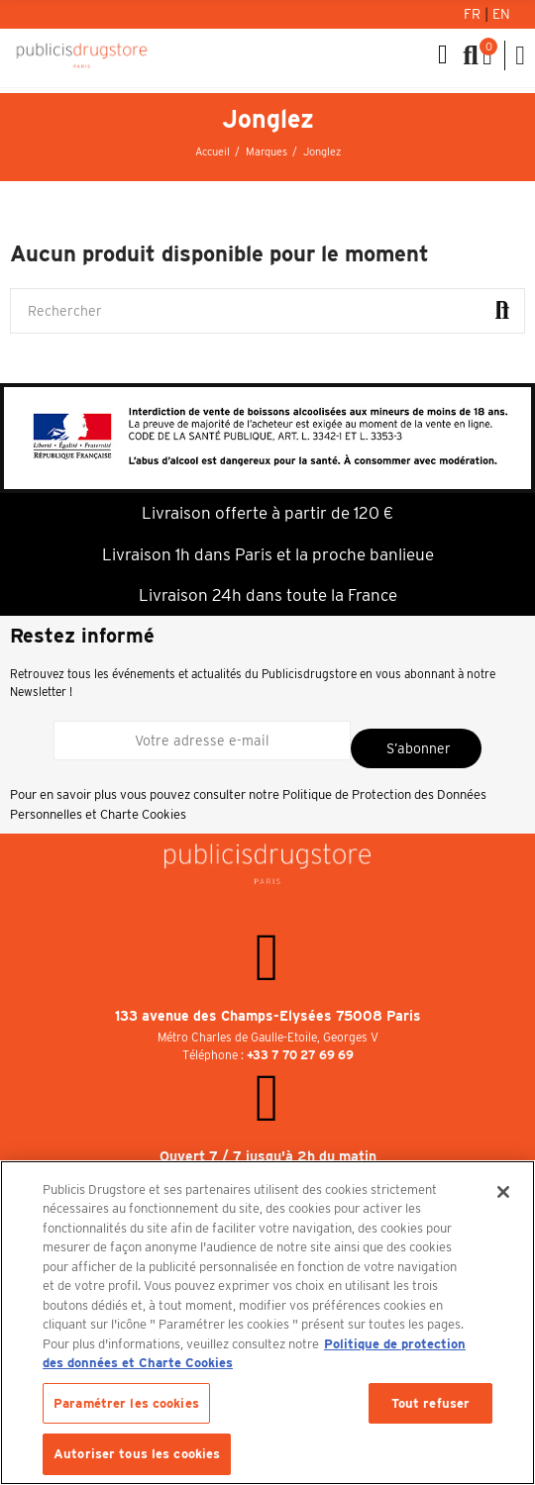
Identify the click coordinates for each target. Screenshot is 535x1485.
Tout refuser (431, 1403)
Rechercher (502, 311)
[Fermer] (503, 1192)
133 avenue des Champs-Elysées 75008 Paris (268, 1016)
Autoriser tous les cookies (137, 1453)
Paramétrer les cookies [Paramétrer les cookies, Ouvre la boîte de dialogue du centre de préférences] (126, 1403)
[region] (267, 1322)
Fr (474, 14)
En (501, 14)
